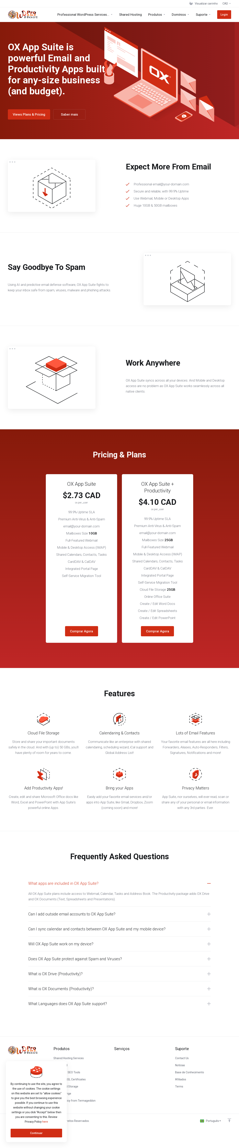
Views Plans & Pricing (29, 114)
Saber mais (69, 114)
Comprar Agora (81, 631)
